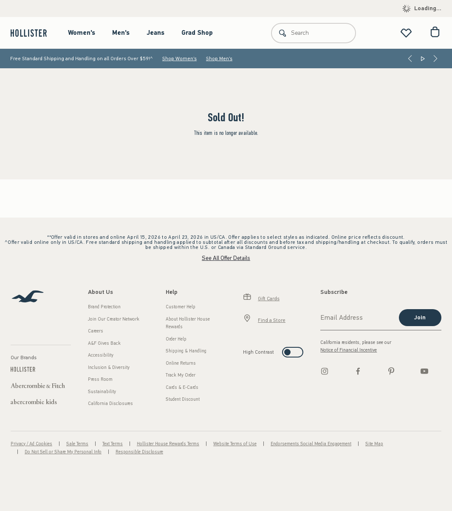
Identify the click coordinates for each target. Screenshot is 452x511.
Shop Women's (179, 58)
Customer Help (180, 307)
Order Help (176, 339)
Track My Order (180, 375)
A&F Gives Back (104, 343)
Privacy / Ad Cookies (31, 444)
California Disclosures (110, 403)
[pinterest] (391, 371)
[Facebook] (358, 371)
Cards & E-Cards (182, 387)
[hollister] (32, 33)
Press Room (100, 379)
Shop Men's (219, 58)
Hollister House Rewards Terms (168, 444)
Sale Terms (77, 444)
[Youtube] (424, 371)
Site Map (374, 444)
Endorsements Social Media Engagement (311, 444)
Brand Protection (104, 307)
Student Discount (183, 399)
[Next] (435, 58)
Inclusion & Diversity (109, 367)
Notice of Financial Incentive (348, 350)
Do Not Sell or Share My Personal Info (63, 452)
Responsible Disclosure (139, 452)
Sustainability (102, 391)
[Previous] (410, 58)
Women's (81, 32)
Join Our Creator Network (113, 319)
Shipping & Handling (186, 351)
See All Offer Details (226, 258)
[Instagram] (324, 371)
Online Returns (181, 363)
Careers (95, 331)
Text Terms (112, 444)
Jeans (155, 32)
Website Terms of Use (235, 444)
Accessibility (100, 355)
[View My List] (406, 33)
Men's (121, 32)
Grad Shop (197, 32)
